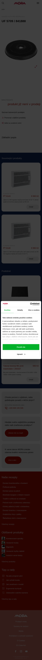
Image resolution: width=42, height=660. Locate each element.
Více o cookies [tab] (34, 310)
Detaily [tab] (20, 310)
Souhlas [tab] (7, 310)
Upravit (21, 354)
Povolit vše (21, 347)
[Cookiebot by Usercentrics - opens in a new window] (30, 304)
